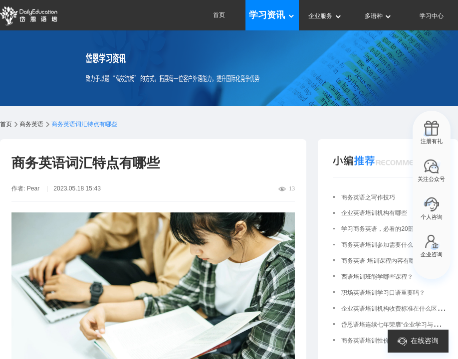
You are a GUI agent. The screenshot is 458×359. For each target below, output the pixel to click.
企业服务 (325, 15)
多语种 (378, 15)
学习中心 (432, 15)
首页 (219, 14)
